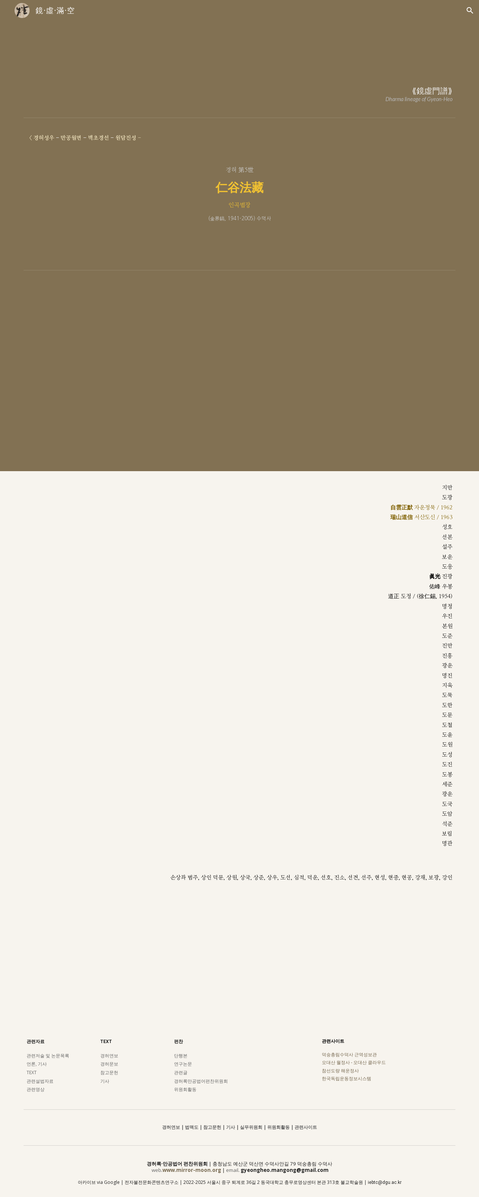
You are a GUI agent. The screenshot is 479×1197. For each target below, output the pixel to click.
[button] (470, 10)
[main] (239, 84)
